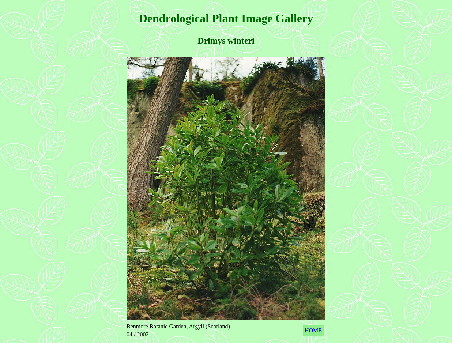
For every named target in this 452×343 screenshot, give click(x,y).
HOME (313, 330)
